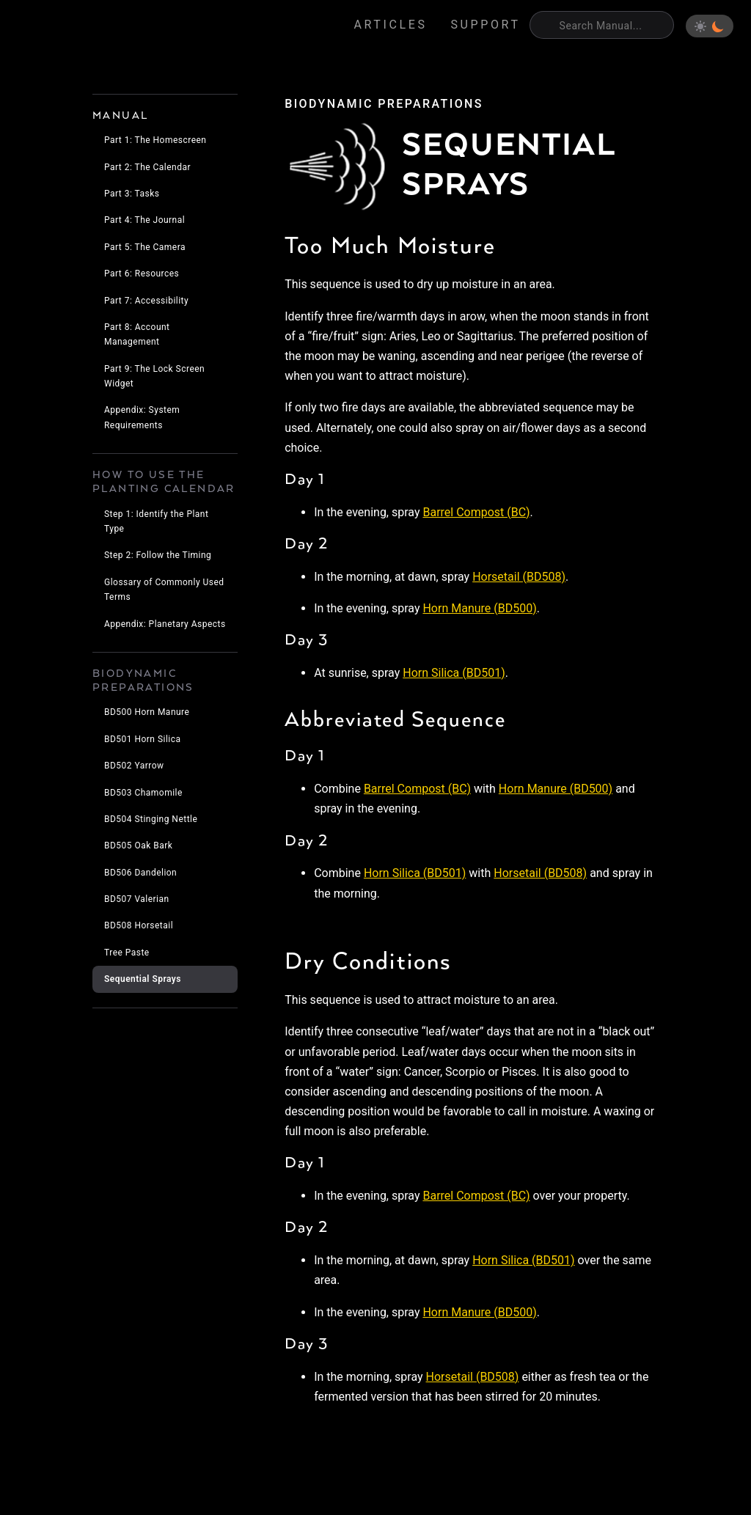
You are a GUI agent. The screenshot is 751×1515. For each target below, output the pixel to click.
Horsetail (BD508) (518, 577)
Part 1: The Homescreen (155, 140)
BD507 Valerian (136, 899)
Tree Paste (127, 952)
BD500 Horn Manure (146, 712)
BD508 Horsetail (138, 925)
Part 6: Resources (141, 273)
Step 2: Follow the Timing (157, 555)
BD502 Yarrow (134, 765)
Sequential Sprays (142, 979)
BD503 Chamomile (143, 793)
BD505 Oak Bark (138, 845)
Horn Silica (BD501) (454, 673)
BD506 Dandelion (140, 872)
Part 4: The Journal (144, 220)
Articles (391, 25)
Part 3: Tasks (131, 193)
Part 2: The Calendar (147, 167)
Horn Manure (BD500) (479, 608)
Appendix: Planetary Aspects (165, 624)
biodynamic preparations (384, 104)
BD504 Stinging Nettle (150, 819)
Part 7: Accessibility (146, 301)
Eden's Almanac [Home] (81, 26)
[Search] (602, 25)
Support (486, 25)
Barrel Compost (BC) (476, 512)
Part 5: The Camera (145, 247)
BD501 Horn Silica (142, 739)
